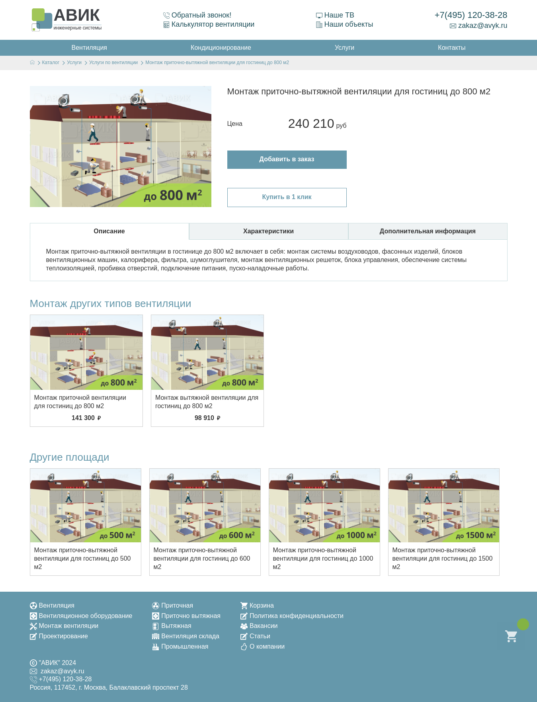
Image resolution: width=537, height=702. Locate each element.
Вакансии (259, 625)
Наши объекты (344, 24)
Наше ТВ (335, 15)
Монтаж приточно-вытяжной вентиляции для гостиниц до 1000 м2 (323, 558)
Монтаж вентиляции (64, 625)
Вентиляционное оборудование (81, 615)
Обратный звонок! (197, 15)
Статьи (255, 636)
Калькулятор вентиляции (209, 24)
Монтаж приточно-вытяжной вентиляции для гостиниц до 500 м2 (82, 558)
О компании (262, 646)
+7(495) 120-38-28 (471, 15)
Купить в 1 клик (286, 197)
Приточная (172, 605)
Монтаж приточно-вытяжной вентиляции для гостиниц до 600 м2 (202, 558)
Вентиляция (52, 605)
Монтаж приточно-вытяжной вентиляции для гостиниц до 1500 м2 (442, 558)
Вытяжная (171, 625)
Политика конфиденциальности (292, 615)
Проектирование (59, 636)
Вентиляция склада (185, 636)
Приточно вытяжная (186, 615)
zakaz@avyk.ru (478, 25)
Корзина (257, 605)
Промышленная (180, 646)
